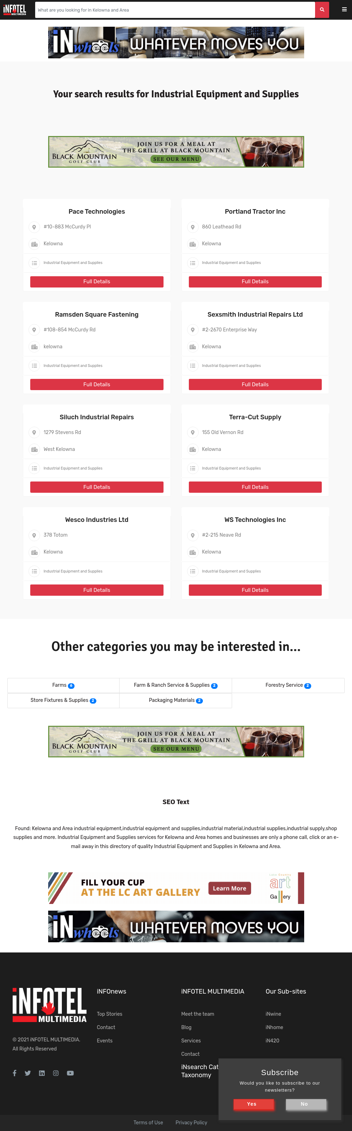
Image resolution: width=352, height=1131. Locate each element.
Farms (59, 685)
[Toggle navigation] (349, 10)
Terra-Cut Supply (255, 417)
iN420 (273, 1041)
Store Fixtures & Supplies (59, 700)
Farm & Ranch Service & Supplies (172, 685)
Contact (106, 1027)
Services (191, 1041)
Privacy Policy (191, 1123)
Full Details (96, 281)
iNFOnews (112, 991)
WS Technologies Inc (255, 520)
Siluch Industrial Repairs (97, 417)
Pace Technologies (97, 211)
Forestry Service (284, 685)
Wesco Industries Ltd (96, 520)
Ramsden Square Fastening (97, 314)
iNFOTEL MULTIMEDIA (54, 1040)
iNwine (273, 1014)
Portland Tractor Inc (255, 211)
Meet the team (198, 1014)
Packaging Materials (171, 700)
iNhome (274, 1027)
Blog (186, 1027)
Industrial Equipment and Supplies (73, 262)
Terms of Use (148, 1123)
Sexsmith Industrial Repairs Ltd (255, 314)
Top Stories (109, 1014)
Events (105, 1041)
